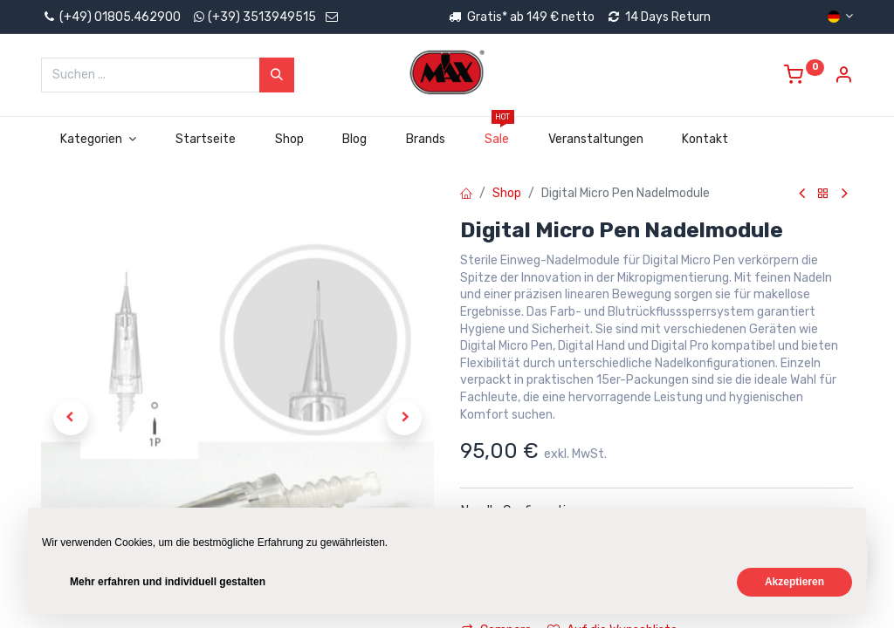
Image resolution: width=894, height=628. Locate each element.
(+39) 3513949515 (262, 17)
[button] (70, 418)
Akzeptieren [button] (794, 582)
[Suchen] (276, 75)
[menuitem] (205, 139)
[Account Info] (843, 77)
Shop (506, 193)
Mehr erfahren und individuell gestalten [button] (167, 582)
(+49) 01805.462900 (111, 17)
